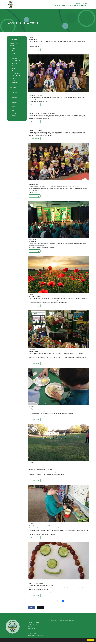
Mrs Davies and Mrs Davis (16, 110)
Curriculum (83, 5)
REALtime (14, 84)
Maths (13, 50)
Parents (68, 5)
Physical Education (16, 73)
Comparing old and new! (36, 130)
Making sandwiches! (34, 409)
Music (13, 70)
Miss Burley (14, 102)
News (63, 5)
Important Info (75, 5)
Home (8, 26)
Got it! (90, 640)
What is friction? (33, 39)
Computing (14, 58)
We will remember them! (36, 296)
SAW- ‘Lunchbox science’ (36, 583)
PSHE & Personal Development (16, 81)
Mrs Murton (14, 118)
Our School (57, 5)
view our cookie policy (35, 640)
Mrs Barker (14, 95)
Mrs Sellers (14, 100)
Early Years (14, 78)
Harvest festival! (33, 351)
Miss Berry (14, 97)
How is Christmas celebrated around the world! (42, 113)
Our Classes (13, 87)
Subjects (12, 45)
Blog (12, 26)
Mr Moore (14, 115)
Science (13, 53)
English (13, 48)
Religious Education (16, 75)
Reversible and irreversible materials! (39, 526)
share (31, 607)
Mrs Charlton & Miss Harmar (16, 105)
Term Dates (84, 3)
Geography (14, 63)
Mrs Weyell (14, 113)
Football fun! (32, 465)
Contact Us (78, 3)
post (40, 607)
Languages (14, 68)
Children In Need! (34, 184)
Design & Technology (16, 60)
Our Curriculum (13, 43)
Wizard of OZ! (33, 241)
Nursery (13, 89)
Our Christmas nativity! (35, 95)
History (13, 65)
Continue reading (35, 50)
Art (12, 55)
